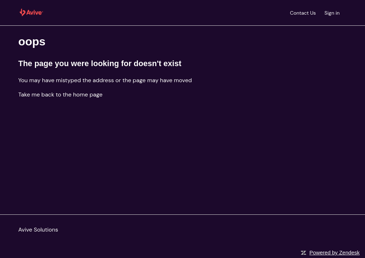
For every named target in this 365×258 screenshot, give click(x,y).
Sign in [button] (331, 13)
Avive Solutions (38, 229)
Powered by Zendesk (334, 252)
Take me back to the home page (60, 94)
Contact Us (303, 13)
